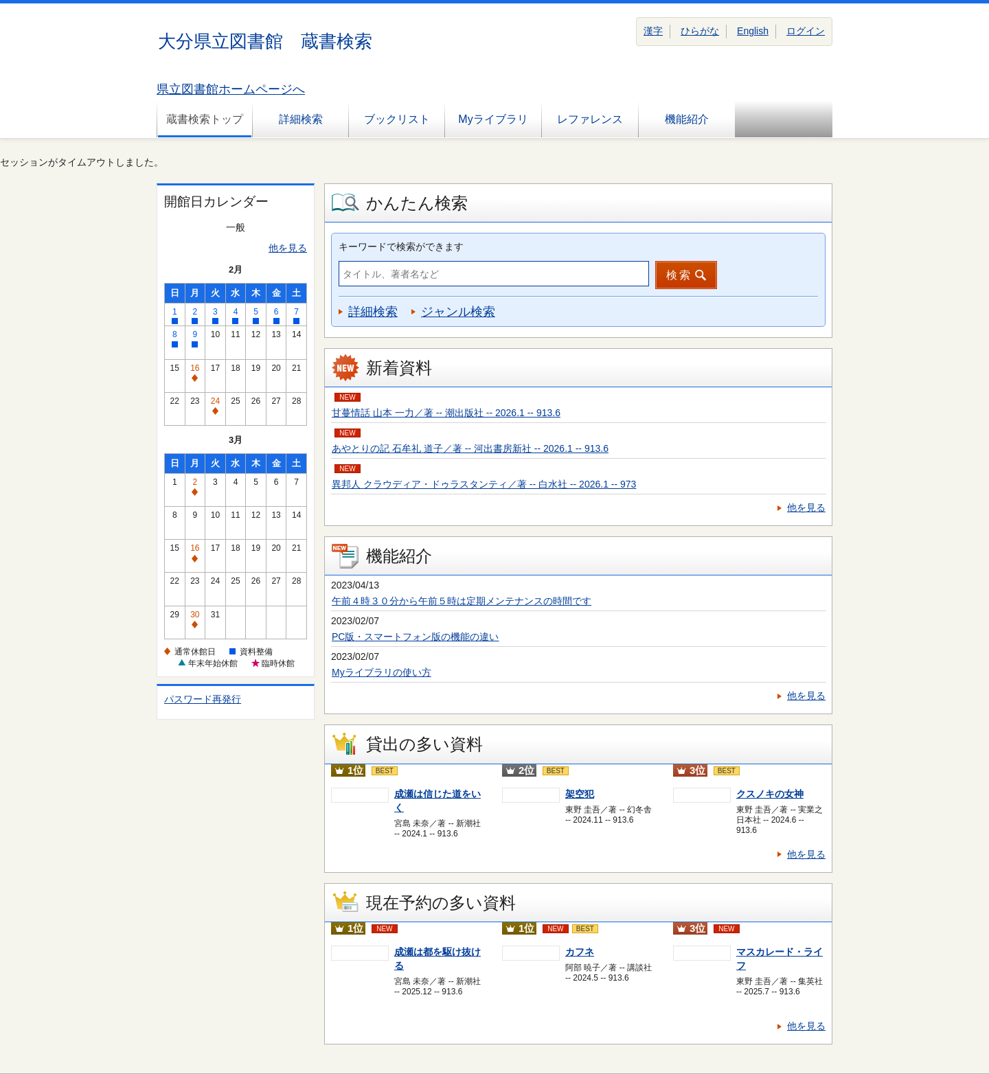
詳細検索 (301, 119)
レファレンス (590, 119)
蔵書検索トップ (204, 119)
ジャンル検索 (458, 312)
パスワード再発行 (202, 699)
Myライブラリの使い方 (381, 672)
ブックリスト (397, 119)
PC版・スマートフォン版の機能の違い (415, 636)
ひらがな (700, 30)
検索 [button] (679, 275)
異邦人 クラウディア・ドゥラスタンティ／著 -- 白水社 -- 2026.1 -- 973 (484, 484)
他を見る (288, 247)
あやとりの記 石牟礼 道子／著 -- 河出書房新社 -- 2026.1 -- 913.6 (470, 448)
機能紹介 (687, 119)
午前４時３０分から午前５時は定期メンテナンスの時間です (461, 600)
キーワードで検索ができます (401, 246)
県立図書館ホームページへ (231, 89)
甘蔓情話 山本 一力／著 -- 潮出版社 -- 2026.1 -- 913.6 (446, 412)
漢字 (653, 30)
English (753, 30)
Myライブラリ (492, 119)
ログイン (805, 30)
